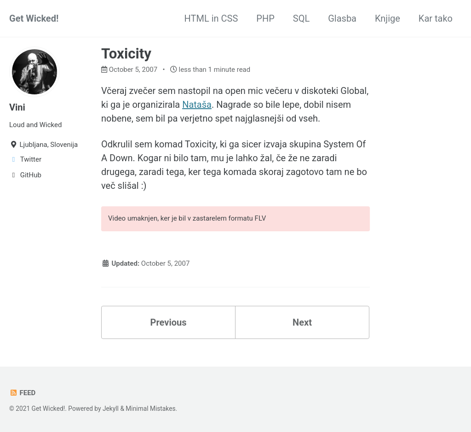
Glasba (342, 18)
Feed (22, 393)
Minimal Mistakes (150, 408)
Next (302, 322)
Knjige (387, 18)
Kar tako (436, 18)
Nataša (197, 104)
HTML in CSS (211, 18)
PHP (265, 18)
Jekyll (111, 408)
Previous (168, 322)
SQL (301, 18)
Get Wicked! (33, 18)
